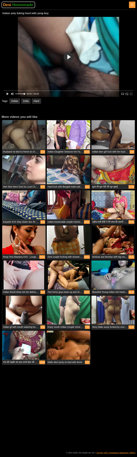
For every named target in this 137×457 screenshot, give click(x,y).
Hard (36, 101)
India (26, 101)
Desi (18, 5)
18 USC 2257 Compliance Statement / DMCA (115, 453)
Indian (14, 101)
